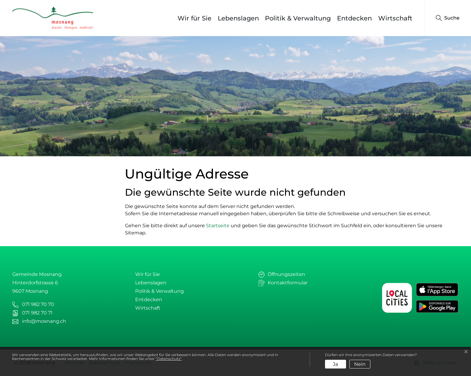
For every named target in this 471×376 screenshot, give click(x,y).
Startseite (217, 225)
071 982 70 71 (37, 313)
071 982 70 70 (38, 304)
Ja (335, 364)
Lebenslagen (238, 18)
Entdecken (354, 18)
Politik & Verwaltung (298, 18)
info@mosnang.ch (44, 321)
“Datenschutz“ (169, 358)
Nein (360, 364)
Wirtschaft (395, 18)
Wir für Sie (194, 18)
